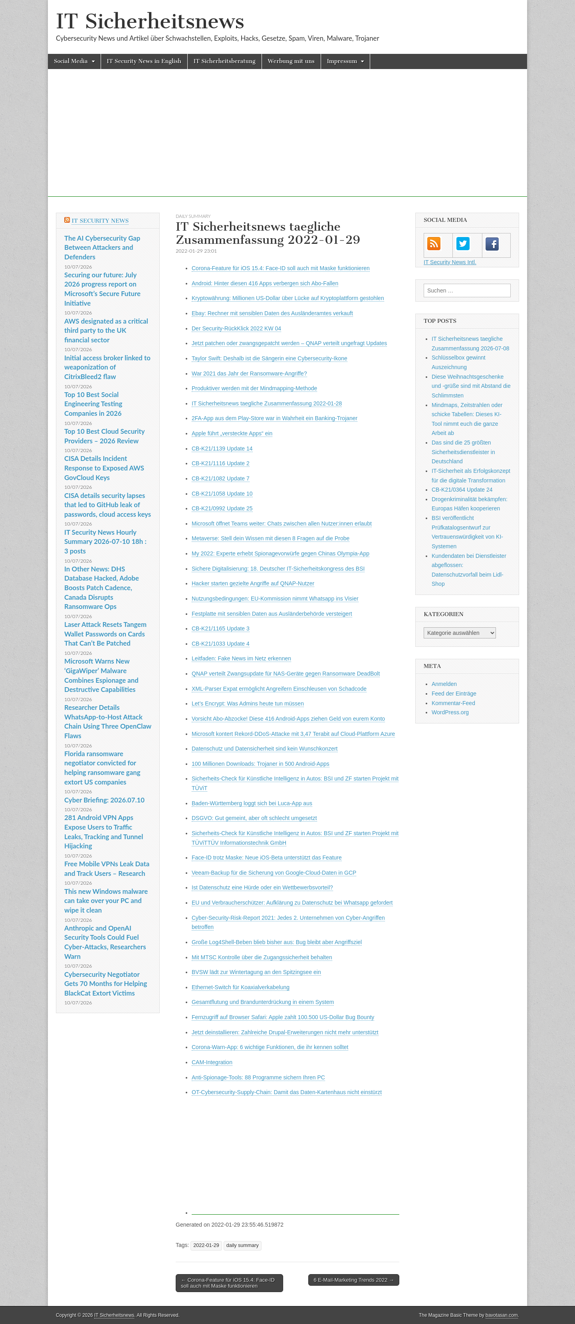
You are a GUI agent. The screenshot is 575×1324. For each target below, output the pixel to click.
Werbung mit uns (291, 61)
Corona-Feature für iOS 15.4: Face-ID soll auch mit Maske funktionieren (281, 268)
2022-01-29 (206, 1245)
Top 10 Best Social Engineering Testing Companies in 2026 (93, 403)
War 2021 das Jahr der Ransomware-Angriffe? (249, 373)
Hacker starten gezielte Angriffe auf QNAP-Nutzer (253, 583)
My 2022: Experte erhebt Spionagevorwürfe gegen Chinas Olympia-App (280, 553)
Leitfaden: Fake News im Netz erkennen (241, 658)
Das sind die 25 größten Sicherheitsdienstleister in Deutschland (463, 451)
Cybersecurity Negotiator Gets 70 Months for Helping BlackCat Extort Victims (105, 983)
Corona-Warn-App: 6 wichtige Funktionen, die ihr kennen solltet (270, 1047)
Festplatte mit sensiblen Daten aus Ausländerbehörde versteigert (272, 614)
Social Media (71, 61)
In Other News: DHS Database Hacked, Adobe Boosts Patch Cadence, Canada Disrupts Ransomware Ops (101, 588)
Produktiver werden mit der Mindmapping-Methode (254, 388)
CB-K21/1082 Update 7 (221, 478)
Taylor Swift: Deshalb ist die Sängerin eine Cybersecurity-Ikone (269, 358)
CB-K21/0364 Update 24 (462, 489)
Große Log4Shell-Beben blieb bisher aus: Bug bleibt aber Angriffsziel (277, 942)
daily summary (193, 216)
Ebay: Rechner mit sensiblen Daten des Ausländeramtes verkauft (272, 313)
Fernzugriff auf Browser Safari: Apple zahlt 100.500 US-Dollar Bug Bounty (283, 1017)
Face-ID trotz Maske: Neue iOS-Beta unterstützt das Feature (267, 857)
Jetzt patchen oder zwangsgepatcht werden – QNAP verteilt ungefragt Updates (289, 343)
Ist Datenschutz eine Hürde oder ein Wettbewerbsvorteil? (262, 887)
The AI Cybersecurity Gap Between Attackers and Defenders (102, 247)
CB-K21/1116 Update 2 (221, 463)
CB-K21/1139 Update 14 (222, 448)
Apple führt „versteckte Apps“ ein (232, 433)
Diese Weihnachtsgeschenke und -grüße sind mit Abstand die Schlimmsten (471, 386)
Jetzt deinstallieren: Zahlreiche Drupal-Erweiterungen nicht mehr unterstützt (285, 1032)
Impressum (342, 61)
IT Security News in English (144, 61)
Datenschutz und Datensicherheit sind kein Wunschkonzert (265, 748)
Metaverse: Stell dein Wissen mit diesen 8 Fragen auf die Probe (270, 538)
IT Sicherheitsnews (150, 21)
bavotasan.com (502, 1315)
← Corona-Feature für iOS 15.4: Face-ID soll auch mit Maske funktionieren (228, 1283)
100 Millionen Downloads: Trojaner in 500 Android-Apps (260, 764)
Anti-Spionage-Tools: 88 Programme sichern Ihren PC (258, 1077)
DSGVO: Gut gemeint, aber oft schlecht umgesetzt (254, 818)
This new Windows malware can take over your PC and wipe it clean (106, 900)
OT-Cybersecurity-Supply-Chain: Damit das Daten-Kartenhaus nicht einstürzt (287, 1092)
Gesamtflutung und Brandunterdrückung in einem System (263, 1002)
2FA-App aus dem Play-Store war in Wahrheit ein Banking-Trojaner (274, 418)
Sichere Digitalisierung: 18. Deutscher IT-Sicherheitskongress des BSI (278, 568)
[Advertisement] (287, 141)
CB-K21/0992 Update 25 (222, 508)
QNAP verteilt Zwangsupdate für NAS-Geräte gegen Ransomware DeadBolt (286, 673)
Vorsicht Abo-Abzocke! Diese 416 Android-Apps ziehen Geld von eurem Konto (288, 718)
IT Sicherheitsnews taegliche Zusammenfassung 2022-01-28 (267, 403)
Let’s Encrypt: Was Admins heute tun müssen (248, 703)
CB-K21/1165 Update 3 (221, 628)
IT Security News (100, 220)
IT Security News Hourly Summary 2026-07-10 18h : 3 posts (105, 541)
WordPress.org (450, 712)
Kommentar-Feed (453, 703)
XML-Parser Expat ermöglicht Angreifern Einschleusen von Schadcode (279, 689)
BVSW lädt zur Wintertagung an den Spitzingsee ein (256, 972)
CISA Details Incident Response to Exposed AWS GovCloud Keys (104, 467)
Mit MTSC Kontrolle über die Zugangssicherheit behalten (262, 957)
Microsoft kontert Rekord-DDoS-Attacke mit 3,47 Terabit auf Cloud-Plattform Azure (293, 734)
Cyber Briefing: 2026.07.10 (104, 800)
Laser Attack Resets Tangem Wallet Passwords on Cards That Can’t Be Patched (105, 633)
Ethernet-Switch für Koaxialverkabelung (240, 987)
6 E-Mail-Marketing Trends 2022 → (353, 1280)
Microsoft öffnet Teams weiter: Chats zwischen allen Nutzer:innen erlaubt (282, 523)
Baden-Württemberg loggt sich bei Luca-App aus (252, 803)
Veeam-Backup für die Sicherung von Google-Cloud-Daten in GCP (274, 872)
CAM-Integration (212, 1062)
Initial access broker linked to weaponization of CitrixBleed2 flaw (107, 367)
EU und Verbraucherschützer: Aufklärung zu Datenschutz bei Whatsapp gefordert (292, 902)
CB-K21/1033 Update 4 (221, 643)
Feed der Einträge (454, 693)
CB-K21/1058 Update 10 (222, 493)
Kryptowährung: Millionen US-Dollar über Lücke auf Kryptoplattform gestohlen (288, 298)
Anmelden (444, 684)
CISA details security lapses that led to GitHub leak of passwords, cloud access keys (107, 504)
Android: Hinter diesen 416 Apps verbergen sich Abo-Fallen (265, 283)
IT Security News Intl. (450, 262)
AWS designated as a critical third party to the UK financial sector (106, 330)
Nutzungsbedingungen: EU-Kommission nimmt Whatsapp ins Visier (275, 598)
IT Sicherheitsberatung (225, 61)
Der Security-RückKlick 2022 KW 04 (236, 328)
